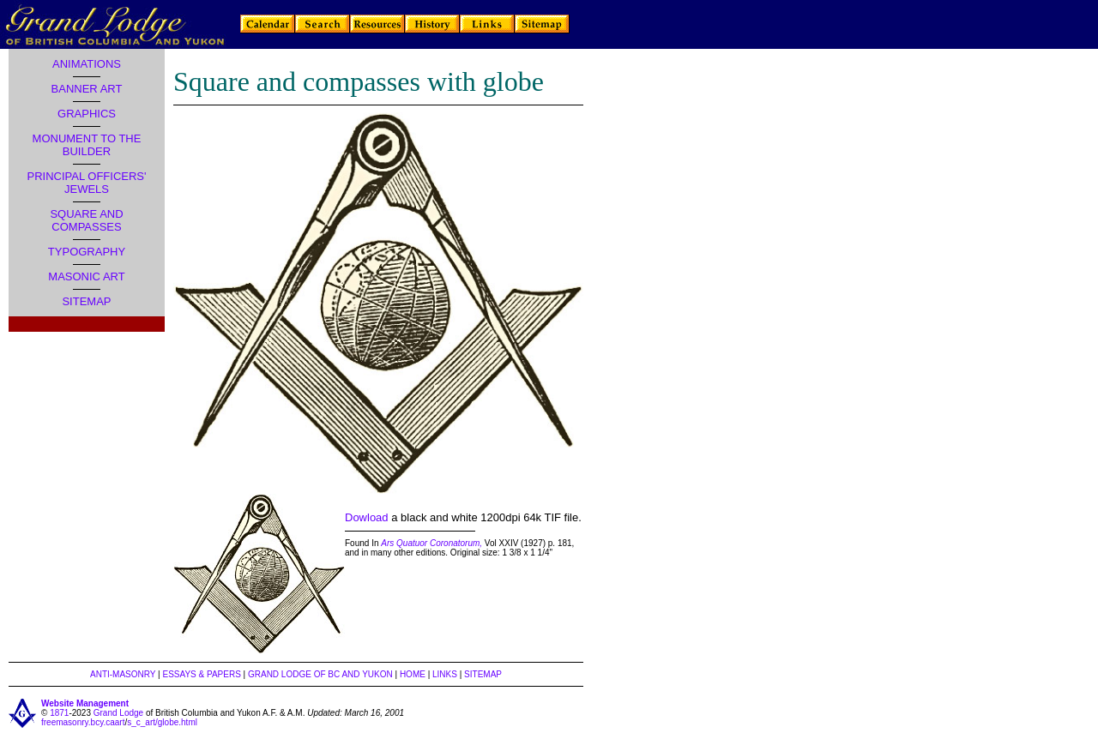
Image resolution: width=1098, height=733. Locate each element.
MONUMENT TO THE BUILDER (87, 145)
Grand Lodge (118, 713)
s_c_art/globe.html (162, 722)
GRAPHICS (86, 113)
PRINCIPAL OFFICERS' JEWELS (86, 182)
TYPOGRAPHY (86, 251)
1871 (59, 713)
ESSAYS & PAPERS (201, 674)
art (120, 722)
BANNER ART (87, 88)
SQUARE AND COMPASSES (86, 220)
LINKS (444, 674)
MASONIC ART (86, 276)
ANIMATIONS (86, 63)
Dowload (367, 517)
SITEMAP (86, 301)
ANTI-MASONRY (122, 674)
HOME (412, 674)
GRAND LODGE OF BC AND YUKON (320, 674)
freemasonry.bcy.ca (78, 722)
